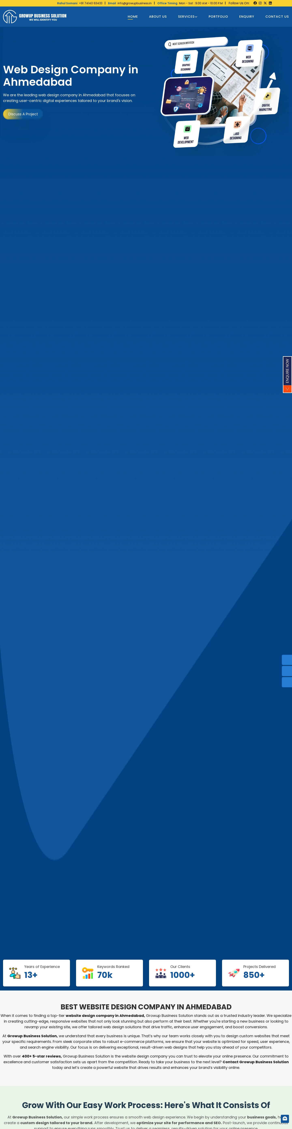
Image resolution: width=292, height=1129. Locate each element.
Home (133, 17)
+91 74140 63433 (79, 3)
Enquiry (246, 17)
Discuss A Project (23, 114)
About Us (158, 17)
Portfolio (218, 17)
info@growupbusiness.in (130, 3)
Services (188, 17)
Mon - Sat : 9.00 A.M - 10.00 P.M (190, 3)
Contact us (277, 17)
